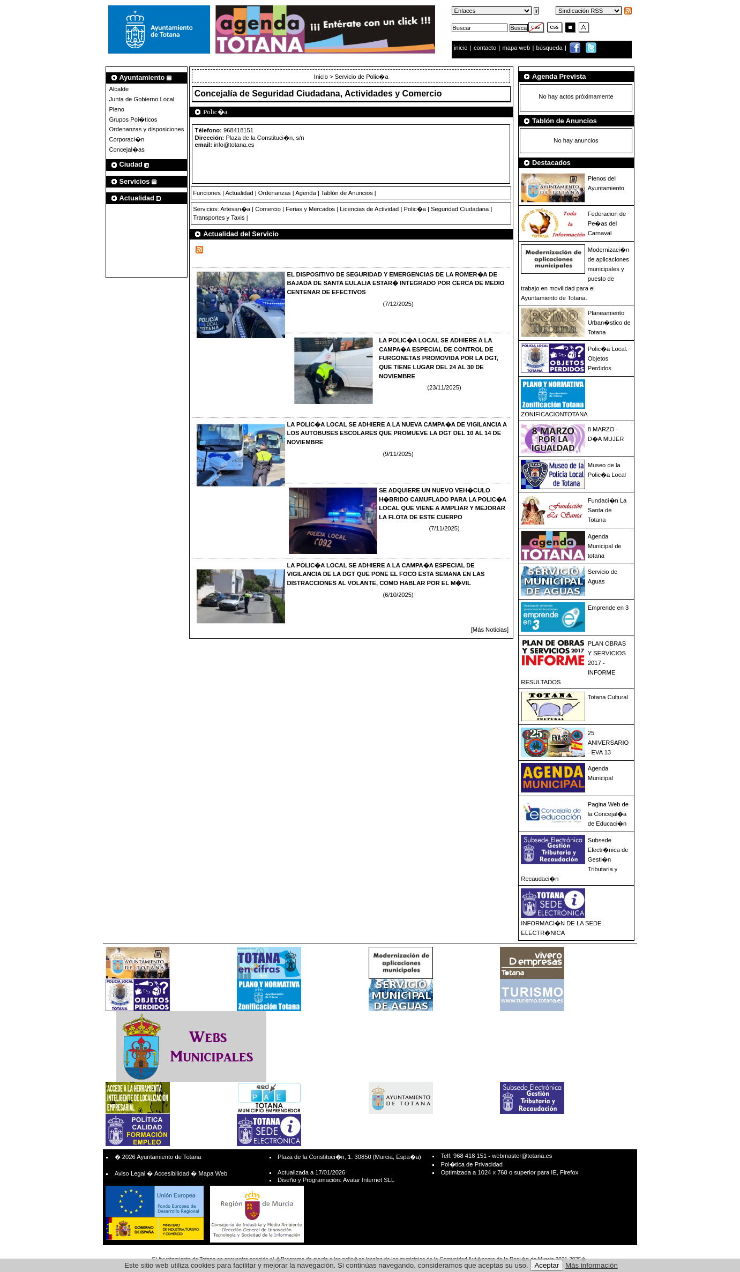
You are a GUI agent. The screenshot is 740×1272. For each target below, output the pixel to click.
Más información (591, 1265)
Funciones (207, 193)
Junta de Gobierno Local (141, 99)
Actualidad (239, 193)
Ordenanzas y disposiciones (146, 129)
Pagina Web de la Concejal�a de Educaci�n (608, 814)
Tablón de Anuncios (347, 193)
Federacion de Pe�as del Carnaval (607, 223)
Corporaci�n (126, 139)
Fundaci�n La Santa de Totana (607, 510)
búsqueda (550, 47)
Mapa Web (212, 1173)
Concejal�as (126, 149)
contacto (485, 47)
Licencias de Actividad (369, 209)
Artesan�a (235, 209)
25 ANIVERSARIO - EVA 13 (608, 742)
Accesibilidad (171, 1173)
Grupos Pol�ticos (133, 119)
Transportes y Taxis (218, 217)
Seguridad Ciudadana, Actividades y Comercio (347, 93)
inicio (461, 47)
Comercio (268, 209)
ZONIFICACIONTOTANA (554, 414)
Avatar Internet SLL (368, 1180)
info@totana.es (234, 144)
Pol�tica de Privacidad (471, 1164)
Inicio (322, 76)
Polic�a (414, 209)
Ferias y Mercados (310, 209)
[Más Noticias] (490, 629)
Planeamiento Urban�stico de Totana (609, 322)
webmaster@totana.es (522, 1156)
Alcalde (119, 89)
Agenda (305, 193)
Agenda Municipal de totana (605, 546)
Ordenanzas (274, 193)
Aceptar (546, 1265)
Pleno (116, 109)
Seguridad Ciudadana (460, 209)
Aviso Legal (130, 1173)
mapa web (517, 47)
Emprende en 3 (608, 607)
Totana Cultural (608, 697)
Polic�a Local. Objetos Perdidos (607, 358)
